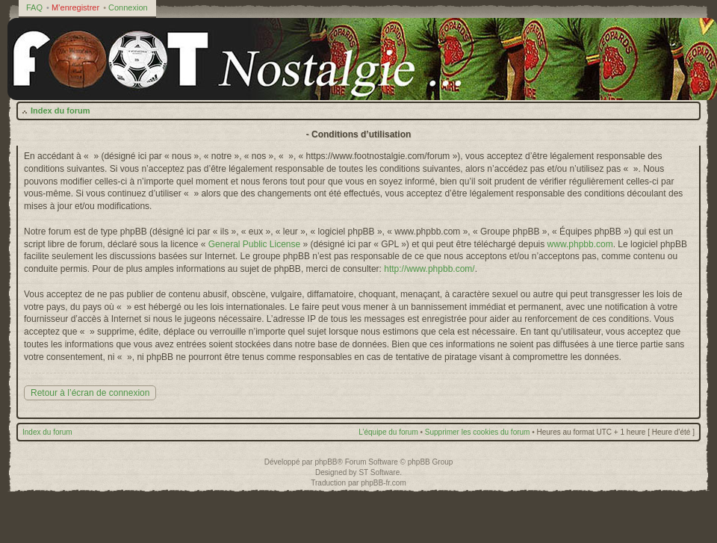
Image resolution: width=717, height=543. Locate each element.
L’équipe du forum (388, 432)
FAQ (34, 7)
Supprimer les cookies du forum (477, 432)
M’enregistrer (75, 7)
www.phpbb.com (580, 244)
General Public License (254, 244)
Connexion (128, 7)
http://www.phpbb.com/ (429, 269)
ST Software (379, 472)
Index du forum (60, 110)
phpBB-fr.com (383, 483)
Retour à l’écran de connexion (90, 393)
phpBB (325, 462)
